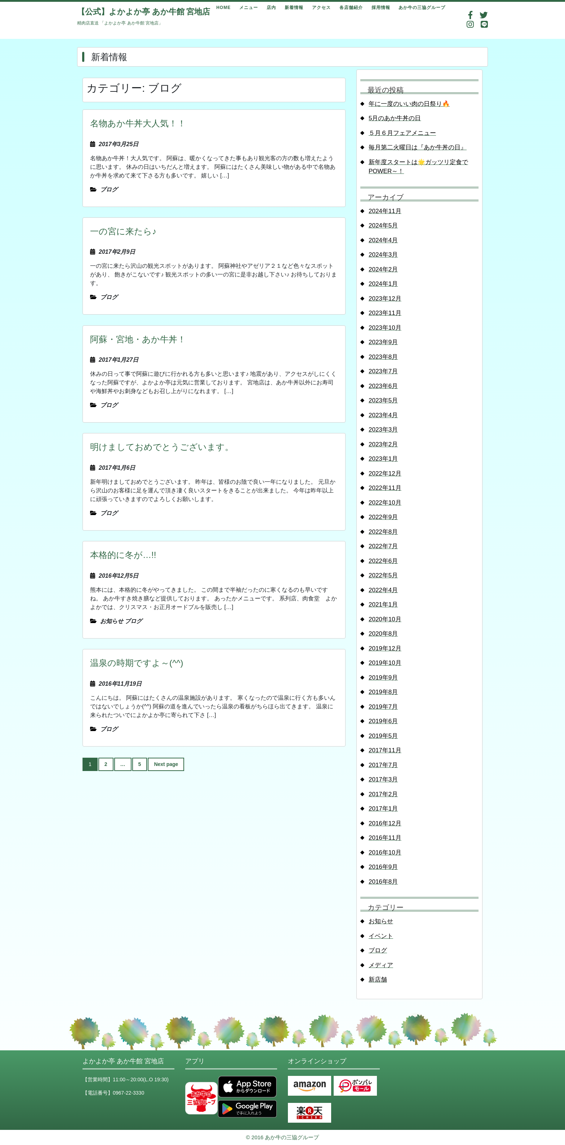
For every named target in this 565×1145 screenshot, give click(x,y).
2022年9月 (383, 517)
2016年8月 (383, 881)
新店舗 (378, 979)
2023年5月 (383, 400)
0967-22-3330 (128, 1093)
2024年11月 (385, 211)
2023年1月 (383, 458)
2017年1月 (383, 808)
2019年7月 (383, 706)
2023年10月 (385, 327)
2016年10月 (385, 852)
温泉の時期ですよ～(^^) (136, 663)
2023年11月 (385, 313)
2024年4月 (383, 240)
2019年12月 (385, 648)
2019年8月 (383, 692)
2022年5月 (383, 575)
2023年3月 (383, 429)
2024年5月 (383, 225)
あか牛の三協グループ (422, 7)
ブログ (378, 950)
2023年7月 (383, 371)
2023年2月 (383, 444)
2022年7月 (383, 546)
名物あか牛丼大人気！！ (138, 123)
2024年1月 (383, 283)
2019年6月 (383, 721)
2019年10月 (385, 662)
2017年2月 (383, 794)
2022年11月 (385, 487)
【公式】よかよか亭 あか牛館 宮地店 (143, 11)
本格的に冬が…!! (123, 555)
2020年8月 (383, 633)
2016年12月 (385, 823)
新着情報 (294, 7)
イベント (381, 936)
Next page (166, 764)
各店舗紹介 (351, 7)
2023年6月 (383, 386)
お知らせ (381, 921)
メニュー (248, 7)
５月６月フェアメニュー (402, 133)
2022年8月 (383, 531)
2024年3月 (383, 254)
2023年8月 (383, 356)
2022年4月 (383, 590)
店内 (271, 7)
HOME (223, 7)
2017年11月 (385, 750)
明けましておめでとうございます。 (161, 447)
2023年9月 (383, 342)
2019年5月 (383, 735)
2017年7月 (383, 765)
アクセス (321, 7)
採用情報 (381, 7)
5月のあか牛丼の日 (395, 118)
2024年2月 (383, 269)
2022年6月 (383, 561)
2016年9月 (383, 867)
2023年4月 (383, 415)
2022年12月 (385, 473)
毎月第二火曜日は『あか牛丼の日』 (418, 147)
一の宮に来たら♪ (123, 231)
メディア (381, 965)
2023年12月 (385, 298)
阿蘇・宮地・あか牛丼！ (138, 339)
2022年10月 (385, 502)
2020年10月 (385, 619)
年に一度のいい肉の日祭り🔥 (409, 103)
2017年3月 (383, 779)
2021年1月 (383, 604)
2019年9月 (383, 677)
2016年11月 (385, 837)
